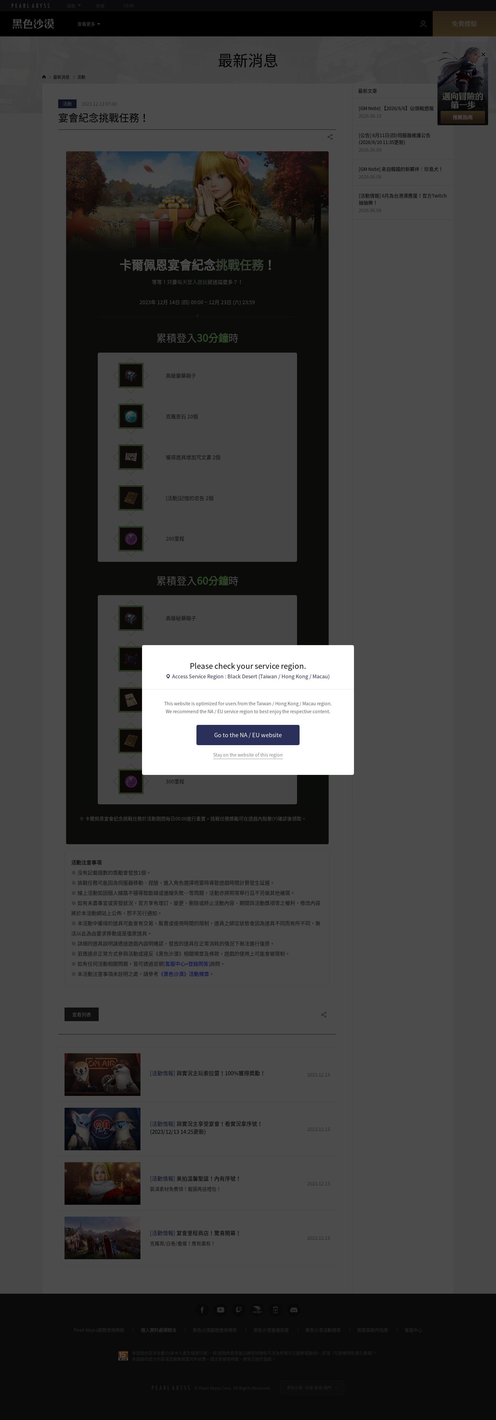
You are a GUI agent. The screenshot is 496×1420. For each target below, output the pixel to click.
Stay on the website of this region (248, 754)
